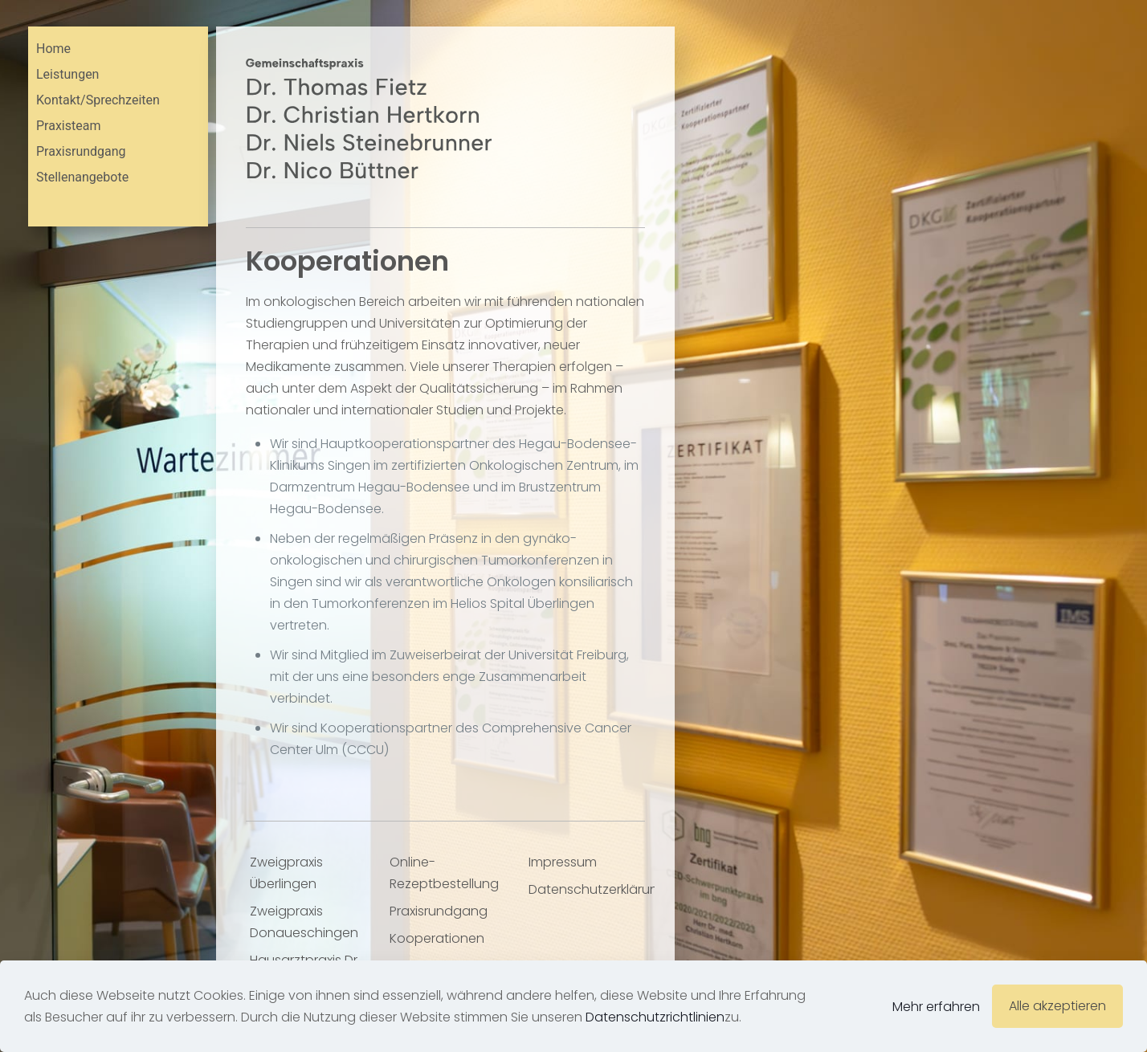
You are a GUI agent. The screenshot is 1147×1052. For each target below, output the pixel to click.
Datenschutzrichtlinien (655, 1017)
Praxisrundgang (439, 911)
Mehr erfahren (936, 1006)
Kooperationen (437, 938)
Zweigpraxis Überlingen (286, 873)
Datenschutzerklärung (592, 889)
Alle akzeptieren (1057, 1006)
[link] (369, 119)
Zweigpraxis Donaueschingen (304, 922)
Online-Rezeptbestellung (444, 873)
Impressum (563, 862)
